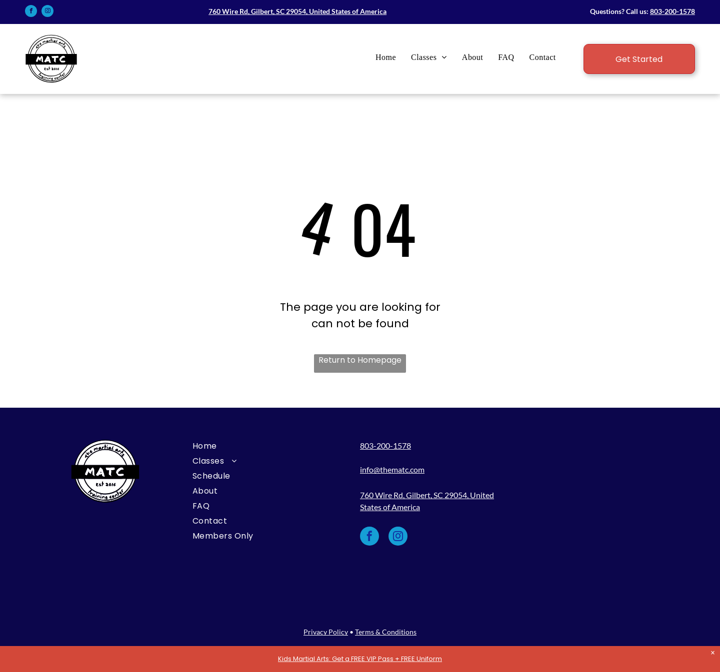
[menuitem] (386, 57)
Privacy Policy (326, 632)
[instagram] (48, 12)
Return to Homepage (360, 360)
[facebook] (31, 12)
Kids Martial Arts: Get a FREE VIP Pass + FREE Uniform (360, 659)
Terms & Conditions (385, 632)
